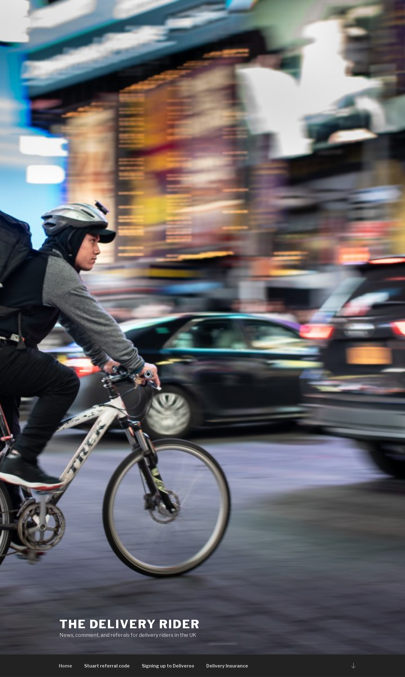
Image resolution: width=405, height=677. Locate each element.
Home (65, 665)
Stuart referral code (107, 665)
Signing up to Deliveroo (168, 665)
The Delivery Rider (129, 624)
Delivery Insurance (227, 665)
